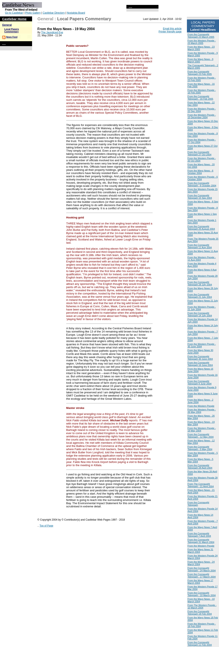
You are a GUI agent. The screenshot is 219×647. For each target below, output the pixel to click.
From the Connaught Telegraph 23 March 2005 (201, 35)
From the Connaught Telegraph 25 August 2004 (201, 227)
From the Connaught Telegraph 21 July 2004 (200, 295)
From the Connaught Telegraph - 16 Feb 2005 (200, 97)
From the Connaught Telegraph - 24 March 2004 (202, 569)
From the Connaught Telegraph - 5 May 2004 (200, 448)
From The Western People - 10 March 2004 (202, 606)
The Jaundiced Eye (52, 32)
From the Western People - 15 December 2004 (202, 116)
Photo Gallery (33, 12)
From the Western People (201, 406)
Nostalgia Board (76, 12)
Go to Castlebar (14, 12)
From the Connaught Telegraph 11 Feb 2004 (200, 643)
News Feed (11, 37)
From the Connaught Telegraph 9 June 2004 (200, 382)
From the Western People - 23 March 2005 (202, 41)
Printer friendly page (170, 31)
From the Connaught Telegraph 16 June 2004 (200, 363)
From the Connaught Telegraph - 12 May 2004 (201, 435)
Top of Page (46, 525)
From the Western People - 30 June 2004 (202, 345)
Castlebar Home (14, 19)
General (7, 24)
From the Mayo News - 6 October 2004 (200, 171)
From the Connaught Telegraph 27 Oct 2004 (199, 153)
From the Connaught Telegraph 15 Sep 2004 (200, 196)
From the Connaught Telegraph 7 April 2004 (199, 534)
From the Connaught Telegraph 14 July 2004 (200, 314)
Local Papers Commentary (11, 30)
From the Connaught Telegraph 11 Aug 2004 (200, 246)
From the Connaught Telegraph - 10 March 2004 (202, 594)
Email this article (172, 28)
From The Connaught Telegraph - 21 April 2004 (201, 485)
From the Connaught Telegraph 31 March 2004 (201, 540)
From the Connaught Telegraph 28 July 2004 (200, 283)
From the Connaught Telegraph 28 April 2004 (200, 466)
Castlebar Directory (54, 12)
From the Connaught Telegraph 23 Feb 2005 (200, 72)
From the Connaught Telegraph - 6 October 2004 (202, 184)
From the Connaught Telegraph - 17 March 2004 (202, 575)
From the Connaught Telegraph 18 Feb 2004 (200, 612)
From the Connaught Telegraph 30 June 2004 (200, 357)
